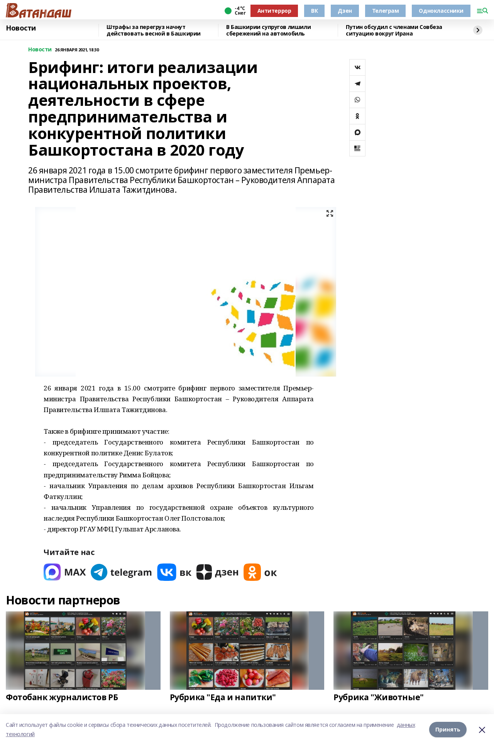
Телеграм (385, 10)
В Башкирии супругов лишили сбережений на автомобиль (268, 30)
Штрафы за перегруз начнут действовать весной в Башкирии (154, 30)
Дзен (345, 10)
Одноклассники (441, 10)
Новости (21, 28)
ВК (314, 10)
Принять (447, 729)
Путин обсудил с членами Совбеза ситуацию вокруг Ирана (394, 30)
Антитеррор (274, 10)
